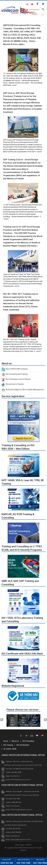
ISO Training (8, 745)
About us (15, 741)
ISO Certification (23, 745)
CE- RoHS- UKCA (9, 749)
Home (5, 741)
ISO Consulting (28, 741)
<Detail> (14, 85)
